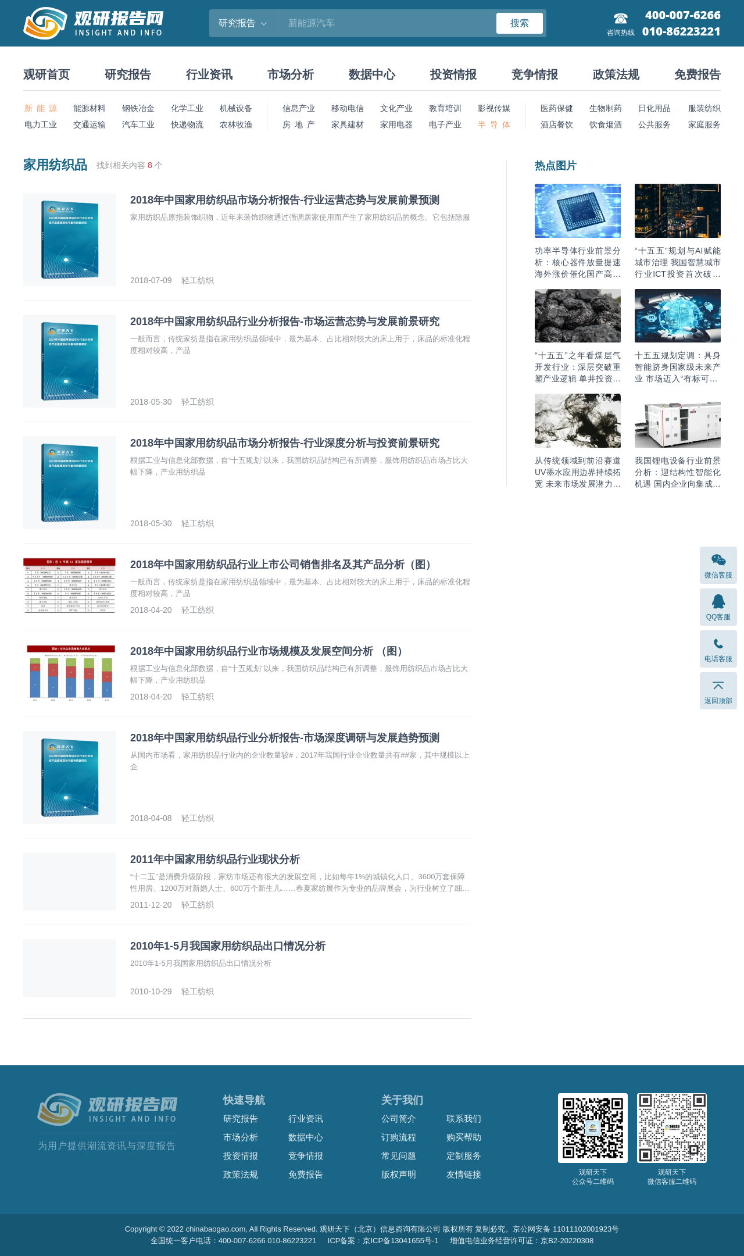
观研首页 (46, 74)
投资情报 (453, 74)
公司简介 (398, 1118)
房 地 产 (298, 124)
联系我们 (463, 1118)
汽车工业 (138, 124)
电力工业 (40, 124)
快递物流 (187, 124)
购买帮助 (463, 1137)
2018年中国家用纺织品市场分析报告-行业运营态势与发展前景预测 (284, 200)
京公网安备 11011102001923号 (566, 1229)
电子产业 (445, 124)
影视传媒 (494, 108)
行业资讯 (209, 74)
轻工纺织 (197, 280)
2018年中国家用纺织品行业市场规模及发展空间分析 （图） (268, 651)
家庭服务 (704, 124)
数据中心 (372, 74)
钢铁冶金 (138, 108)
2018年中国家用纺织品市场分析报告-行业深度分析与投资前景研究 (284, 443)
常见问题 (398, 1156)
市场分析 (290, 74)
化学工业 (187, 108)
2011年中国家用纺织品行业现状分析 (215, 859)
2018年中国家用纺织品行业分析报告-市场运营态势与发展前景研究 (284, 321)
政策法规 (616, 74)
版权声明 (398, 1174)
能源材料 (89, 108)
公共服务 (654, 124)
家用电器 (396, 124)
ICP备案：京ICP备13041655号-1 (383, 1240)
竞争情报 (535, 74)
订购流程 (398, 1137)
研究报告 (128, 74)
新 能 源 (40, 108)
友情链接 (463, 1174)
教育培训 (445, 108)
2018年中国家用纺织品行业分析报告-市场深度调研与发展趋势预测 (284, 738)
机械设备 (236, 108)
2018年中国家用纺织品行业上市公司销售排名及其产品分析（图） (283, 564)
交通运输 (89, 124)
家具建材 (347, 124)
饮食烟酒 (605, 124)
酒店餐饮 (557, 124)
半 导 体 (494, 124)
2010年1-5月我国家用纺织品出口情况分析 (228, 946)
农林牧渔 (236, 124)
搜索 (519, 23)
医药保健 (557, 108)
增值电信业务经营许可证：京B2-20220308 (521, 1240)
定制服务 (463, 1156)
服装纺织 (704, 108)
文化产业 (396, 108)
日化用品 (654, 108)
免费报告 (697, 74)
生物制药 (605, 108)
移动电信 (347, 108)
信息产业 (298, 108)
